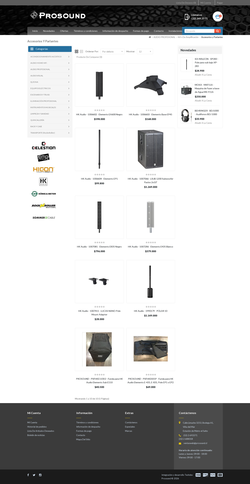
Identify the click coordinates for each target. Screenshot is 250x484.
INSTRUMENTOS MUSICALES (43, 107)
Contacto (160, 30)
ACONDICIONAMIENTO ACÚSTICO (46, 56)
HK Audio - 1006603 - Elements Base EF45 (150, 114)
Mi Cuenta (205, 2)
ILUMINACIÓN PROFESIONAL (43, 101)
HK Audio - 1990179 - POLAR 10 (150, 310)
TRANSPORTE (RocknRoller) (42, 133)
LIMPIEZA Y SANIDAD (39, 113)
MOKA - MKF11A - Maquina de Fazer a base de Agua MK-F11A (207, 88)
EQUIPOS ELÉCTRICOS (40, 88)
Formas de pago (142, 30)
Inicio (35, 30)
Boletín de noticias (36, 435)
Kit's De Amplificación (188, 37)
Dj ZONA (34, 82)
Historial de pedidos (37, 426)
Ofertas (64, 30)
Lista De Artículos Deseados (40, 431)
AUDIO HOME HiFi (38, 63)
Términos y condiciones (86, 30)
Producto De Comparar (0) (89, 57)
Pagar (220, 2)
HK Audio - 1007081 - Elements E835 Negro (99, 246)
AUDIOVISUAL (36, 75)
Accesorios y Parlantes (212, 37)
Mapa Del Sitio (83, 439)
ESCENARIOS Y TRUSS (40, 94)
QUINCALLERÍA (37, 120)
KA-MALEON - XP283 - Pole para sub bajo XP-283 (206, 62)
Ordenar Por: (92, 51)
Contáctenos (131, 422)
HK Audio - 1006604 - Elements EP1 (99, 178)
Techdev (189, 475)
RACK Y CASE (36, 126)
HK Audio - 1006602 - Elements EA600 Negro (99, 114)
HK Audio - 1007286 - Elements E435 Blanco (150, 246)
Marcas (128, 431)
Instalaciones (177, 30)
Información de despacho (116, 30)
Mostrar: (130, 51)
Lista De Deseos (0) (186, 2)
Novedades (49, 30)
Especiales (130, 426)
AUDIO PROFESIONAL (164, 37)
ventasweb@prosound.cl (195, 443)
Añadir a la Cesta (203, 74)
